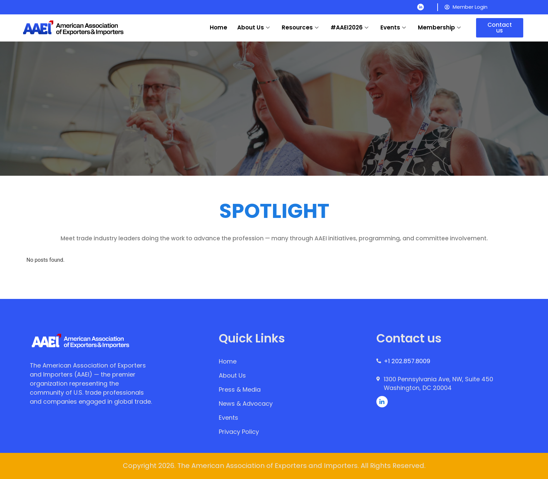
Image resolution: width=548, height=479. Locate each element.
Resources (300, 27)
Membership (439, 27)
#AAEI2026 (349, 27)
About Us (253, 27)
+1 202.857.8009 (407, 361)
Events (393, 27)
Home (218, 27)
